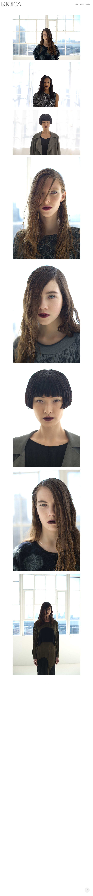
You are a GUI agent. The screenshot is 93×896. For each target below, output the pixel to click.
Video (82, 4)
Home (76, 4)
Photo (88, 4)
